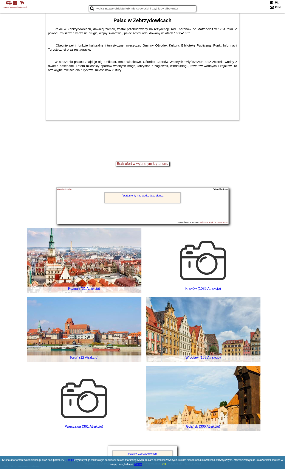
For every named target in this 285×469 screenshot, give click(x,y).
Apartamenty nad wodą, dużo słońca (142, 195)
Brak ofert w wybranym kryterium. (142, 163)
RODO (138, 464)
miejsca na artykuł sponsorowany (213, 222)
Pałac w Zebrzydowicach (142, 453)
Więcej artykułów (64, 189)
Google (70, 459)
